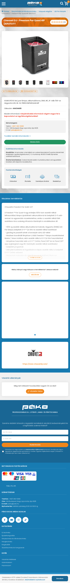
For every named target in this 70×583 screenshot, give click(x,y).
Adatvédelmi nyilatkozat (35, 580)
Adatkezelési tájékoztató (34, 449)
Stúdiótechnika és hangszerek (13, 548)
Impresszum (6, 565)
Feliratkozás (35, 445)
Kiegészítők (6, 545)
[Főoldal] (35, 3)
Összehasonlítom (28, 91)
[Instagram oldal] (18, 520)
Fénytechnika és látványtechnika (24, 11)
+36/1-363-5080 (18, 126)
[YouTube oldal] (11, 520)
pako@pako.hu (16, 130)
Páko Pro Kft (11, 486)
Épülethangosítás (8, 536)
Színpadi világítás (45, 11)
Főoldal (6, 11)
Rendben (59, 579)
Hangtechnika (7, 542)
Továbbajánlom (10, 91)
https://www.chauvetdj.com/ (35, 364)
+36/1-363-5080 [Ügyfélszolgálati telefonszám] (14, 499)
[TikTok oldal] (25, 520)
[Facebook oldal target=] (5, 520)
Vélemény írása (35, 391)
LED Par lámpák (60, 11)
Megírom (35, 275)
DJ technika (6, 533)
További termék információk (17, 136)
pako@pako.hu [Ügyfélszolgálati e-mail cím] (13, 504)
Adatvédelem (7, 562)
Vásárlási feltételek (9, 559)
